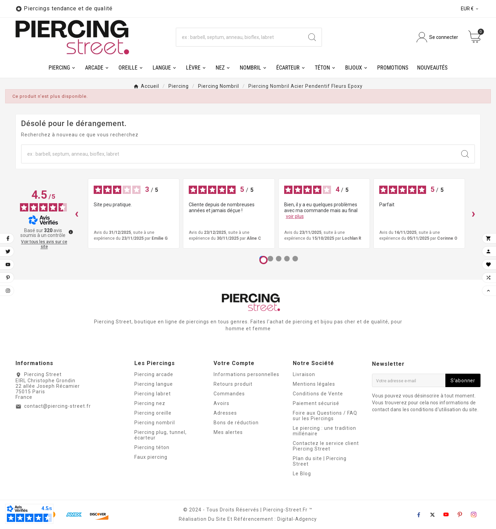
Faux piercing (150, 457)
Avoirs (221, 403)
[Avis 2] (270, 258)
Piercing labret (152, 393)
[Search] (312, 37)
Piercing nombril (154, 422)
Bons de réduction (236, 422)
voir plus (295, 216)
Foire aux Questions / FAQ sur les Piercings (325, 415)
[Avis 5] (295, 258)
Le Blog (302, 473)
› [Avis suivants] (473, 213)
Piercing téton (151, 447)
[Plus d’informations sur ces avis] (70, 231)
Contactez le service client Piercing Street (326, 446)
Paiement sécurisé (316, 403)
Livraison (304, 374)
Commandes (229, 393)
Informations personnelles (246, 374)
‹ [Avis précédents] (77, 213)
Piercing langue (153, 384)
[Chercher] (239, 37)
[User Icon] (437, 37)
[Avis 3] (278, 258)
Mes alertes (228, 432)
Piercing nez (149, 403)
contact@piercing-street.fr (57, 406)
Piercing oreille (153, 413)
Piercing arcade (153, 374)
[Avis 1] (263, 260)
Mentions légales (314, 384)
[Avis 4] (287, 258)
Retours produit (233, 384)
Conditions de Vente (318, 393)
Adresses (225, 413)
